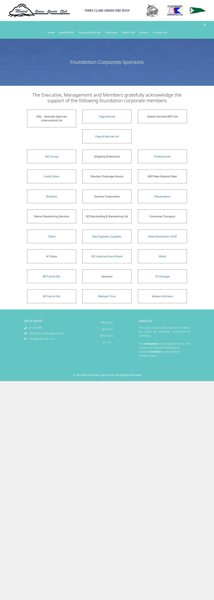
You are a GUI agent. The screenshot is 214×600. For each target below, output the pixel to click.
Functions (111, 32)
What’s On (128, 32)
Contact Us (160, 32)
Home (51, 32)
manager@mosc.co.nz (42, 338)
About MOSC (66, 32)
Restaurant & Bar (90, 32)
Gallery (143, 32)
